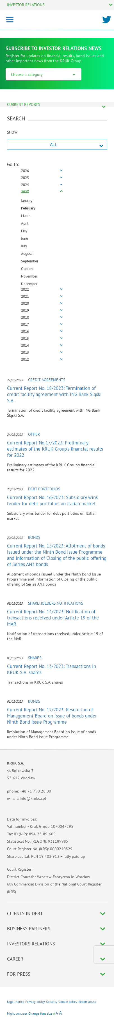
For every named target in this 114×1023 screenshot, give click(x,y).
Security (51, 1001)
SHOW (12, 132)
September (29, 261)
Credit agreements (46, 379)
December (29, 283)
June (24, 238)
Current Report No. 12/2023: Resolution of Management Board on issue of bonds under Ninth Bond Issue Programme (52, 716)
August (26, 253)
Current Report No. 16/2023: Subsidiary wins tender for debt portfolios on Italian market (52, 500)
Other (34, 434)
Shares (34, 657)
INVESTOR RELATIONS (25, 4)
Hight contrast (17, 1013)
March (25, 215)
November (29, 276)
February (28, 208)
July (24, 246)
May (24, 231)
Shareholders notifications (55, 603)
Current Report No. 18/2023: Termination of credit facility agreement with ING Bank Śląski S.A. (54, 394)
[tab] (57, 170)
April (24, 223)
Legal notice (15, 1001)
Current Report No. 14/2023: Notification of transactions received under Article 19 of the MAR (53, 618)
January (26, 200)
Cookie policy (67, 1001)
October (27, 268)
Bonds (34, 537)
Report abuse (87, 1001)
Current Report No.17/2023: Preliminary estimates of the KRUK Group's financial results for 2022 (55, 449)
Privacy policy (35, 1001)
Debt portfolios (44, 488)
